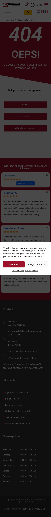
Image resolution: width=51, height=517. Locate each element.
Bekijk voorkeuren (37, 264)
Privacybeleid (31, 271)
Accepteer (14, 264)
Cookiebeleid (18, 271)
